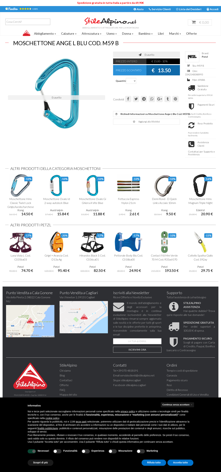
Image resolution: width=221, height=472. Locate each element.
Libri (161, 33)
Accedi (212, 9)
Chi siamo (65, 375)
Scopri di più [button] (40, 462)
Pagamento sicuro (177, 385)
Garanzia (172, 380)
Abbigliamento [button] (45, 33)
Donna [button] (127, 33)
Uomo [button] (112, 33)
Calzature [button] (68, 33)
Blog (62, 380)
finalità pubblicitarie (47, 428)
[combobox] (27, 22)
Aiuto (139, 9)
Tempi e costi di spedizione (182, 375)
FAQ (62, 395)
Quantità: (119, 80)
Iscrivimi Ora (137, 354)
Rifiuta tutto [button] (154, 462)
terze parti (81, 421)
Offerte (191, 33)
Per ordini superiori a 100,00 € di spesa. (199, 331)
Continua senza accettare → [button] (177, 404)
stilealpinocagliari (131, 385)
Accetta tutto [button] (180, 462)
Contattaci (66, 385)
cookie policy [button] (52, 418)
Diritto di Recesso (177, 395)
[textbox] (28, 22)
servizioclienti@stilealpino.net (137, 380)
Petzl (205, 56)
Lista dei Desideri (188, 9)
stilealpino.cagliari (136, 390)
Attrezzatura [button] (91, 33)
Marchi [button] (175, 33)
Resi (169, 390)
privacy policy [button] (128, 411)
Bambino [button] (145, 33)
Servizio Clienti (160, 9)
